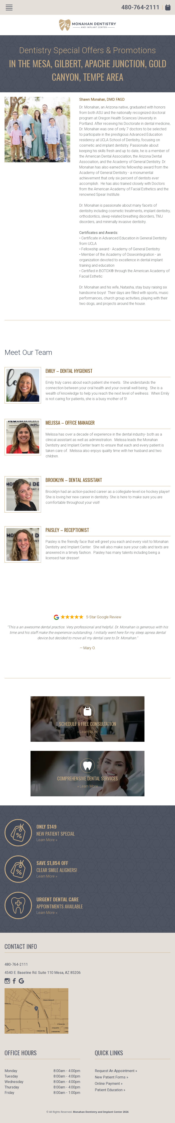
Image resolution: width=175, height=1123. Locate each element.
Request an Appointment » (116, 1071)
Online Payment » (109, 1083)
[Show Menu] (9, 7)
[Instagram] (7, 981)
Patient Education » (110, 1090)
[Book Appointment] (167, 7)
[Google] (21, 981)
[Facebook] (14, 981)
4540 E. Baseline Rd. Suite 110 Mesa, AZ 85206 (43, 972)
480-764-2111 (140, 7)
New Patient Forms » (111, 1077)
